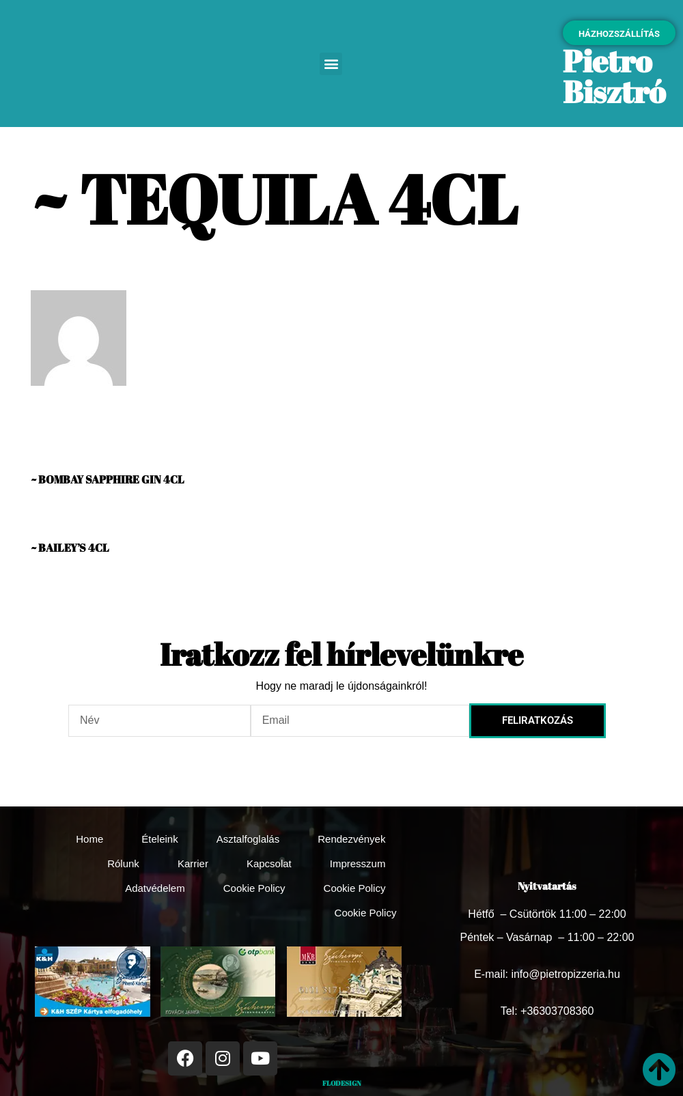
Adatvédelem (155, 888)
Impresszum (358, 863)
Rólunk (123, 863)
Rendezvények (351, 839)
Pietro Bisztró (614, 76)
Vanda (47, 410)
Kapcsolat (269, 863)
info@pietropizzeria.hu (565, 974)
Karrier (193, 863)
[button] (331, 64)
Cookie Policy (254, 888)
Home (89, 839)
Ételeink (159, 839)
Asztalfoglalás (248, 839)
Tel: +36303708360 (547, 1011)
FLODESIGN (341, 1083)
